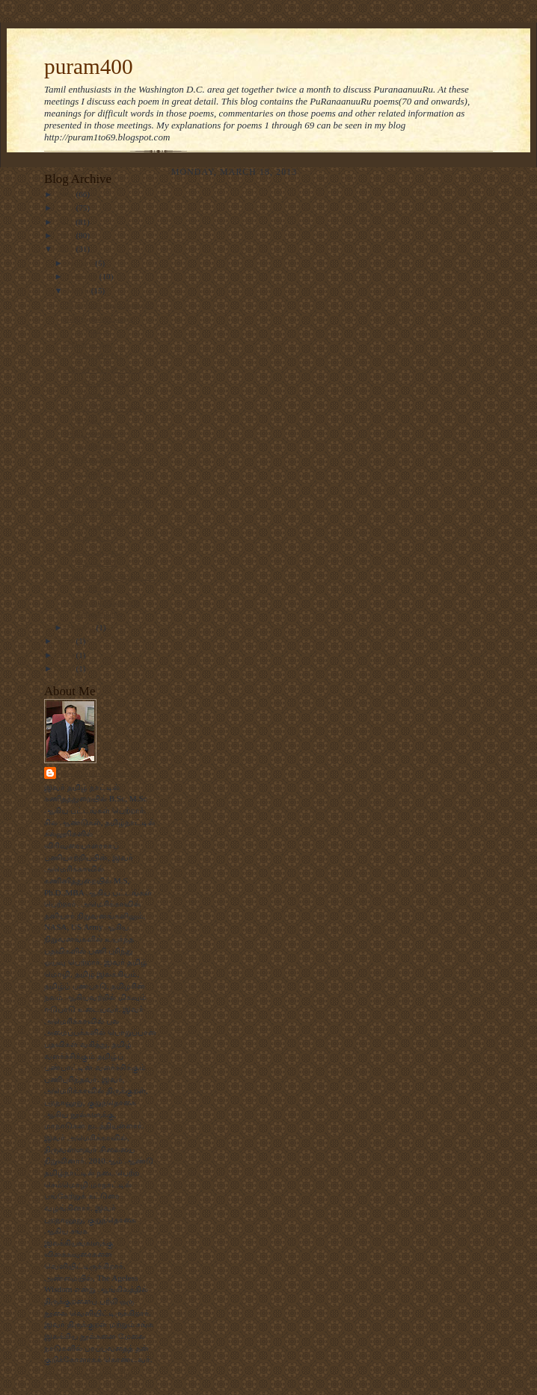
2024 (66, 640)
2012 (66, 235)
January (81, 262)
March (79, 290)
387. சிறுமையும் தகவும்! (109, 303)
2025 (66, 654)
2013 (66, 248)
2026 (66, 668)
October (81, 627)
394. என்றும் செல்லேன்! (109, 458)
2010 (66, 207)
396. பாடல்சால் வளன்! (107, 498)
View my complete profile (88, 1374)
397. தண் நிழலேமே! (103, 511)
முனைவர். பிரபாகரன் (100, 772)
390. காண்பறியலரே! (103, 368)
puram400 (88, 66)
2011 (66, 221)
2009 (66, 194)
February (83, 276)
